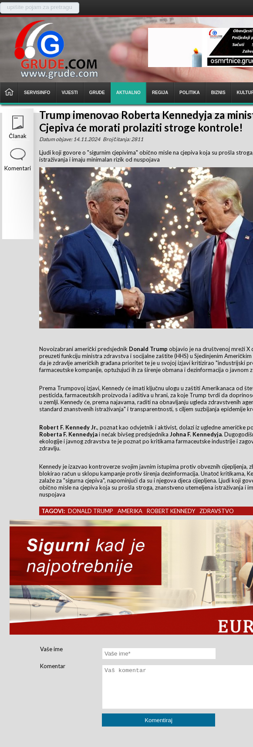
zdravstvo (216, 510)
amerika (130, 510)
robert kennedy (171, 510)
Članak (17, 135)
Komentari (17, 168)
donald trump (90, 510)
